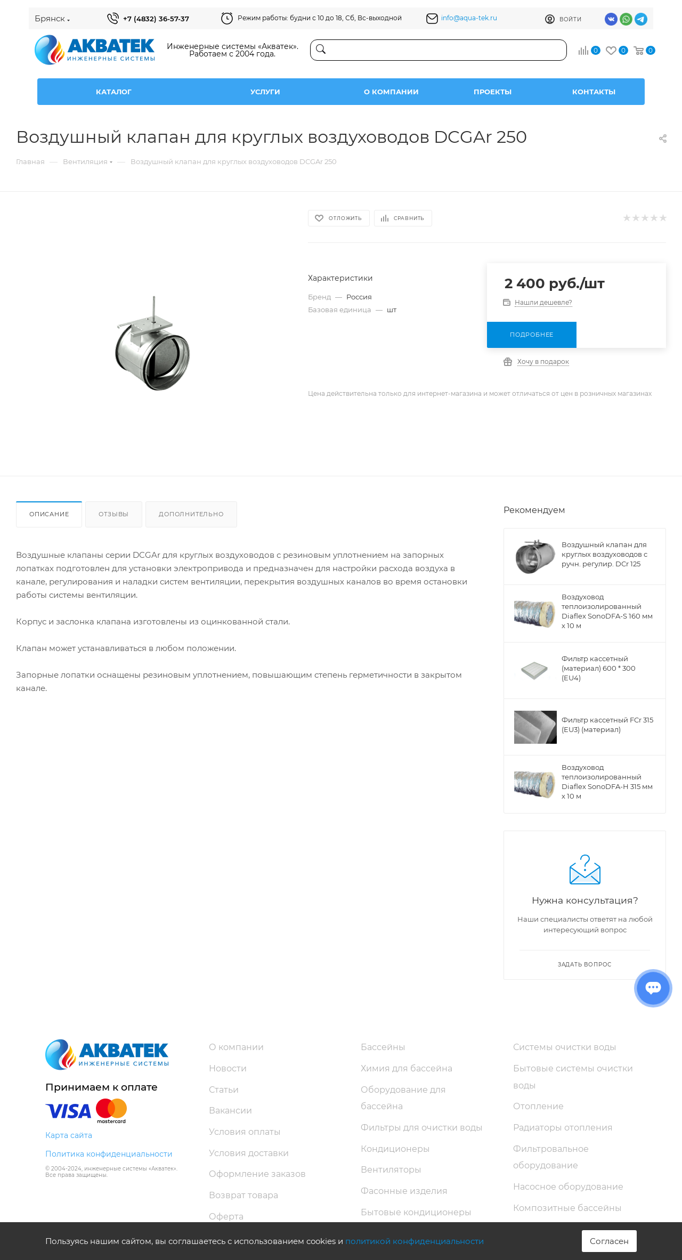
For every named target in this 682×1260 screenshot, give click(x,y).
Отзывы (114, 514)
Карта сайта (68, 1135)
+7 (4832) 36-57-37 (156, 18)
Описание (49, 514)
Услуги (265, 91)
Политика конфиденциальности (109, 1154)
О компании (391, 91)
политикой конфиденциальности (414, 1241)
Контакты (593, 91)
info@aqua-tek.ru (469, 18)
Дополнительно (191, 514)
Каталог (114, 91)
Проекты (493, 91)
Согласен (609, 1241)
